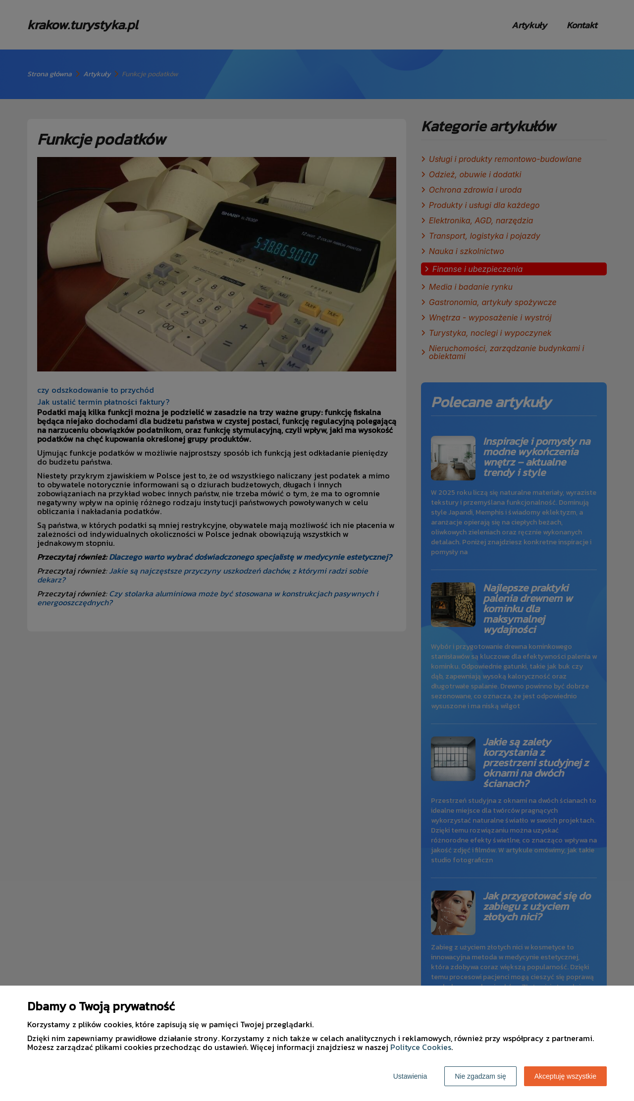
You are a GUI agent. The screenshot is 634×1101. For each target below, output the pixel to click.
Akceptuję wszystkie (565, 1076)
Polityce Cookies (420, 1047)
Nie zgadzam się (480, 1076)
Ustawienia (410, 1076)
